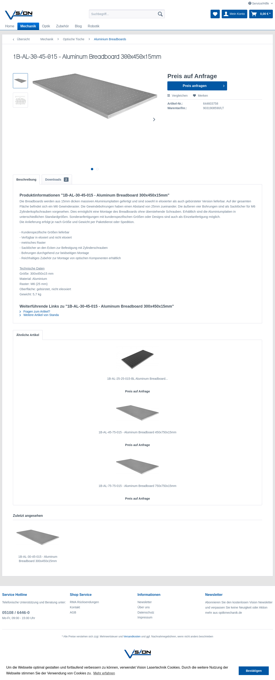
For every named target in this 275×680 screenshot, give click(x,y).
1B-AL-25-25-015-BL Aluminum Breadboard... (137, 378)
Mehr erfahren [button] (104, 673)
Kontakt (75, 607)
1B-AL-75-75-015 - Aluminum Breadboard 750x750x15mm (137, 486)
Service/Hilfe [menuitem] (259, 3)
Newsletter (145, 602)
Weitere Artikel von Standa (39, 315)
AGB (73, 612)
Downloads (56, 179)
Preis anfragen (203, 85)
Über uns (144, 607)
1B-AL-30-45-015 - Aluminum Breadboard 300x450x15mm (37, 559)
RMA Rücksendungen (84, 602)
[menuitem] (127, 14)
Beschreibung (26, 179)
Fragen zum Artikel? (35, 311)
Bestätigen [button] (254, 670)
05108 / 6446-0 (16, 612)
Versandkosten (132, 636)
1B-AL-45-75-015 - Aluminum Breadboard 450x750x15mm (137, 432)
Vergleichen (177, 95)
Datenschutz (146, 612)
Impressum (145, 617)
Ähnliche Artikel (27, 335)
